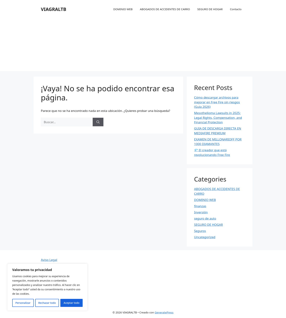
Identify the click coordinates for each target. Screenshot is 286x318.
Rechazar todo (47, 303)
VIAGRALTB (53, 9)
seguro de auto (205, 218)
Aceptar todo (72, 303)
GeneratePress (164, 312)
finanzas (200, 206)
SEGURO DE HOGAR (210, 9)
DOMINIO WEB (123, 9)
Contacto (235, 9)
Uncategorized (204, 237)
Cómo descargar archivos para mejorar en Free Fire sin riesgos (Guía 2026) (217, 102)
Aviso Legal (49, 260)
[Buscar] (98, 122)
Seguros (200, 231)
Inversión (201, 212)
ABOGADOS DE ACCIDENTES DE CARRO (165, 9)
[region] (47, 287)
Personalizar (22, 303)
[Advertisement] (143, 45)
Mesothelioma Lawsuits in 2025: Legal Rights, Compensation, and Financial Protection (218, 117)
